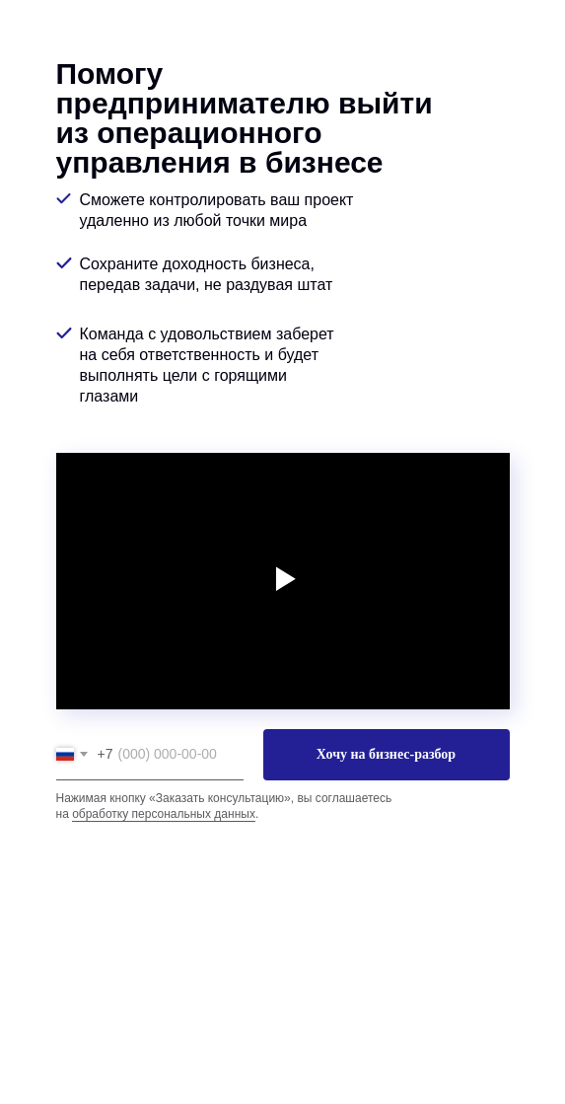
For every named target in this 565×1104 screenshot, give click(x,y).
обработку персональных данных (163, 814)
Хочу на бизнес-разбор (386, 754)
